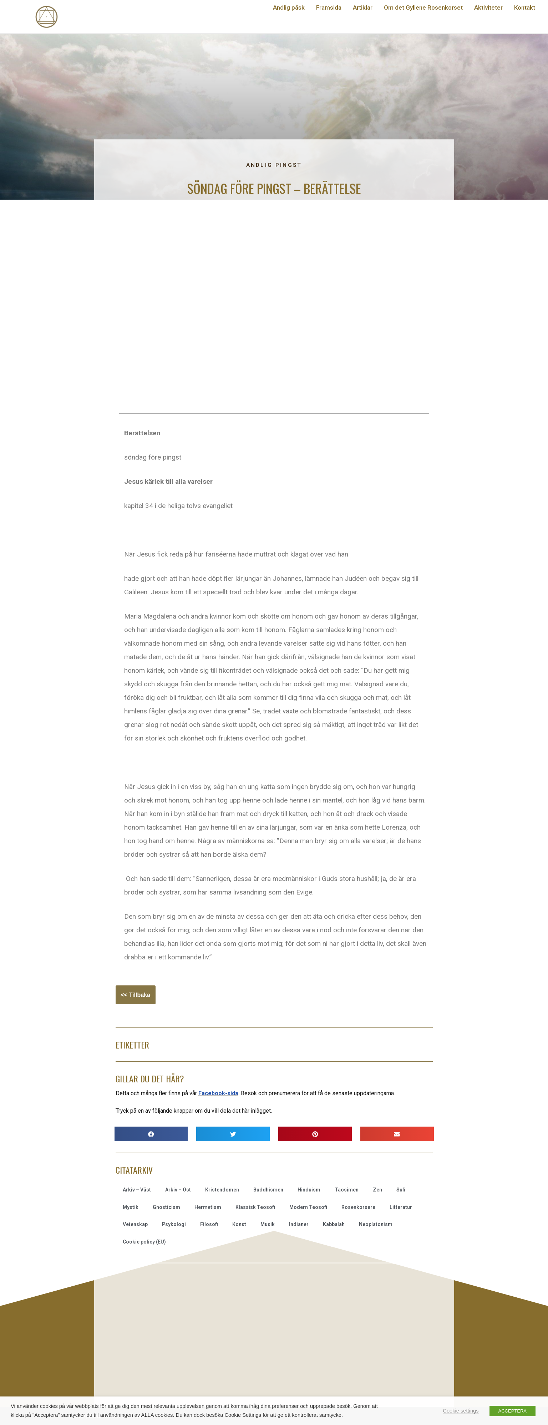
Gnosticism (166, 1207)
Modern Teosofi (308, 1207)
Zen (377, 1190)
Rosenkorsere (358, 1207)
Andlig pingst (274, 165)
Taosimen (347, 1190)
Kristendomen (222, 1190)
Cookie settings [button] (460, 1411)
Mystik (130, 1207)
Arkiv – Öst (178, 1190)
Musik (267, 1224)
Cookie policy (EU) (144, 1242)
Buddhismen (268, 1190)
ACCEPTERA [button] (512, 1411)
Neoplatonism (375, 1224)
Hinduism (309, 1190)
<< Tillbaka (135, 995)
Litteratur (401, 1207)
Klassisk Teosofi (255, 1207)
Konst (239, 1224)
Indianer (299, 1224)
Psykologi (174, 1224)
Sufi (400, 1190)
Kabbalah (334, 1224)
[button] (151, 1134)
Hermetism (207, 1207)
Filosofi (209, 1224)
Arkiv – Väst (137, 1190)
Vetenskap (135, 1224)
